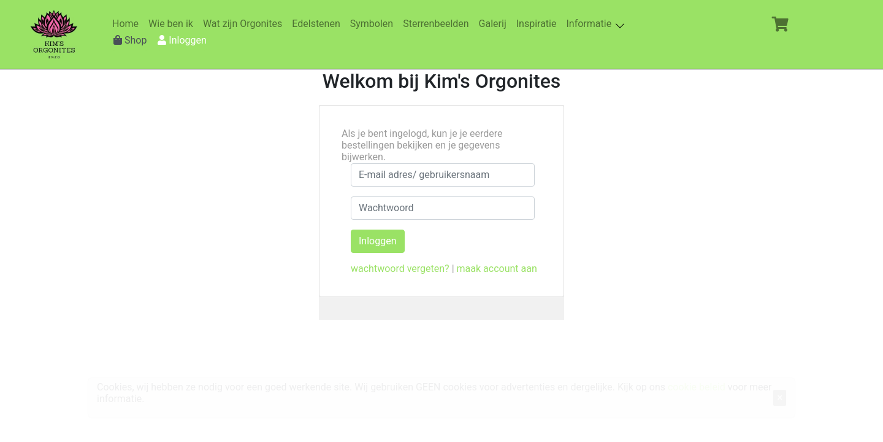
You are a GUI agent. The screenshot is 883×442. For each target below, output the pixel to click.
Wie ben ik (173, 23)
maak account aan (497, 268)
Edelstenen (318, 23)
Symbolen (374, 23)
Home (127, 23)
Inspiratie (539, 23)
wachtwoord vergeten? (400, 268)
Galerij (495, 23)
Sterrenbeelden (438, 23)
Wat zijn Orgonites (245, 23)
